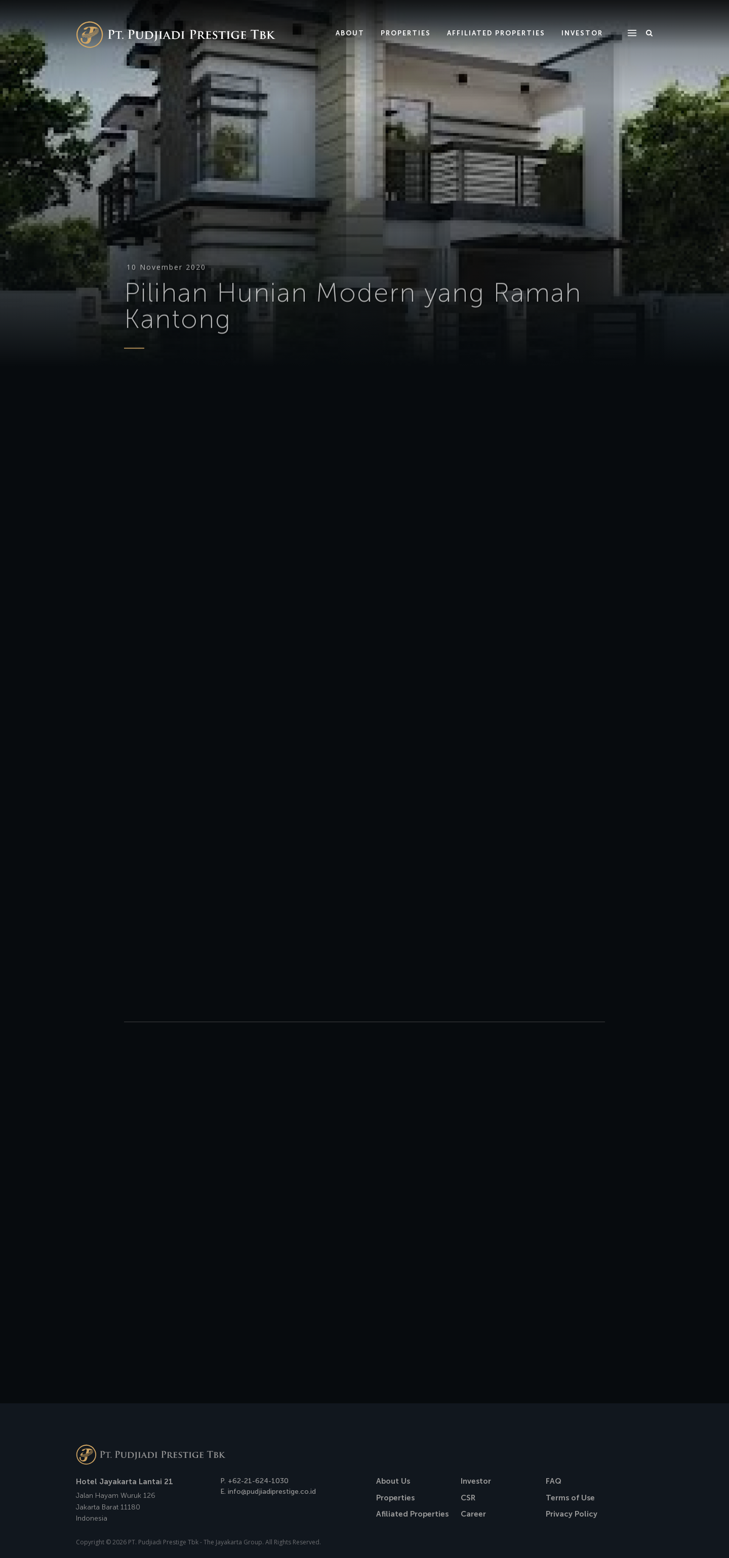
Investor (476, 1481)
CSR (468, 1497)
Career (473, 1514)
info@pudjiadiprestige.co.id (272, 1491)
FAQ (553, 1481)
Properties (395, 1497)
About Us (393, 1481)
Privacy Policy (571, 1514)
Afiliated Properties (412, 1514)
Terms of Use (570, 1497)
